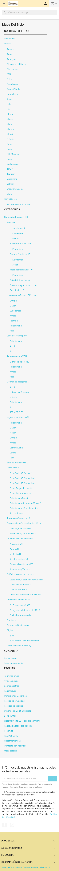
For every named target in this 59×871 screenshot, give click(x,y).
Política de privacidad (14, 701)
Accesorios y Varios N (20, 569)
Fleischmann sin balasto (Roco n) (25, 503)
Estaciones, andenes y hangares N (26, 579)
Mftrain (10, 134)
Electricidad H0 (17, 290)
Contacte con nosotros (15, 745)
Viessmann (12, 179)
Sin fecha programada (20, 615)
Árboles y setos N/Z (19, 559)
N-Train (10, 139)
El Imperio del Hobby (16, 64)
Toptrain (11, 174)
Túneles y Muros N (18, 589)
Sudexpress (12, 164)
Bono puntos (10, 715)
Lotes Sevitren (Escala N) (19, 645)
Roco (9, 159)
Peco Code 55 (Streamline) (22, 483)
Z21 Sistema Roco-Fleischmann (24, 640)
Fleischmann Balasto (19, 498)
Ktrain (10, 114)
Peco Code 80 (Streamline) (22, 478)
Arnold (10, 54)
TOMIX (10, 169)
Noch (9, 144)
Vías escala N (13, 467)
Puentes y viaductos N (20, 584)
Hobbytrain (12, 94)
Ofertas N (11, 620)
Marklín (10, 129)
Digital (10, 630)
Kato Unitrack (16, 513)
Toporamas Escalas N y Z (18, 518)
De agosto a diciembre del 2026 (25, 610)
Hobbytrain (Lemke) (19, 392)
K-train (13, 432)
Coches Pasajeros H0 (20, 254)
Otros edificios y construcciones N (26, 594)
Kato (9, 104)
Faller (9, 79)
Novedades (9, 38)
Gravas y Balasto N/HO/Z (21, 564)
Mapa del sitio (10, 750)
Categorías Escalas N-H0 (16, 217)
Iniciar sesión (10, 658)
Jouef (9, 99)
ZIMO (9, 194)
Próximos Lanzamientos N (19, 599)
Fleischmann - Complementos (24, 508)
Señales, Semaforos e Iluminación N (24, 523)
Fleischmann (13, 84)
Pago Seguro (10, 691)
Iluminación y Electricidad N (23, 533)
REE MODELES (16, 412)
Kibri (9, 109)
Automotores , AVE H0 (20, 243)
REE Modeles (13, 154)
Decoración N (16, 544)
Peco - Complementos (20, 493)
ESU (9, 74)
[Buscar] (29, 12)
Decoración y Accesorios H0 (23, 285)
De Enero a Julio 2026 (20, 605)
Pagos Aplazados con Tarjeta (18, 725)
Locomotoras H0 (18, 228)
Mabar (10, 119)
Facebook (4, 825)
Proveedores (10, 199)
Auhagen (11, 59)
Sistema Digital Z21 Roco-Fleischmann (22, 720)
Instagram (12, 825)
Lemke (13, 452)
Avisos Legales (11, 681)
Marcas (7, 43)
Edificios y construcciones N (20, 574)
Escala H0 (11, 222)
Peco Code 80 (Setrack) (21, 473)
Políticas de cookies (13, 706)
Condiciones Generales (15, 696)
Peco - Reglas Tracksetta (21, 488)
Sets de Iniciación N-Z (17, 462)
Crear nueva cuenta (13, 663)
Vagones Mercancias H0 (21, 269)
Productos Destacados (18, 625)
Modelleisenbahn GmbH (18, 204)
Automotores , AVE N (17, 356)
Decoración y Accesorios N (20, 538)
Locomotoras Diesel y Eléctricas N (23, 295)
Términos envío (11, 676)
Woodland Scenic (15, 189)
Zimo (12, 635)
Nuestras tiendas (12, 740)
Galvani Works (13, 89)
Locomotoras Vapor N (17, 335)
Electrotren (12, 69)
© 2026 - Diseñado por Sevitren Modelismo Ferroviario (26, 867)
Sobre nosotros (11, 686)
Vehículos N (15, 554)
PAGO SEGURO (11, 735)
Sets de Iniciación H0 (20, 280)
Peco (9, 149)
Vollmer (10, 184)
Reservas (8, 730)
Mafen (10, 124)
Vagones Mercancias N (18, 417)
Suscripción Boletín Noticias (17, 710)
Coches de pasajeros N (18, 381)
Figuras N (14, 549)
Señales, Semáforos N (20, 528)
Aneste (10, 49)
